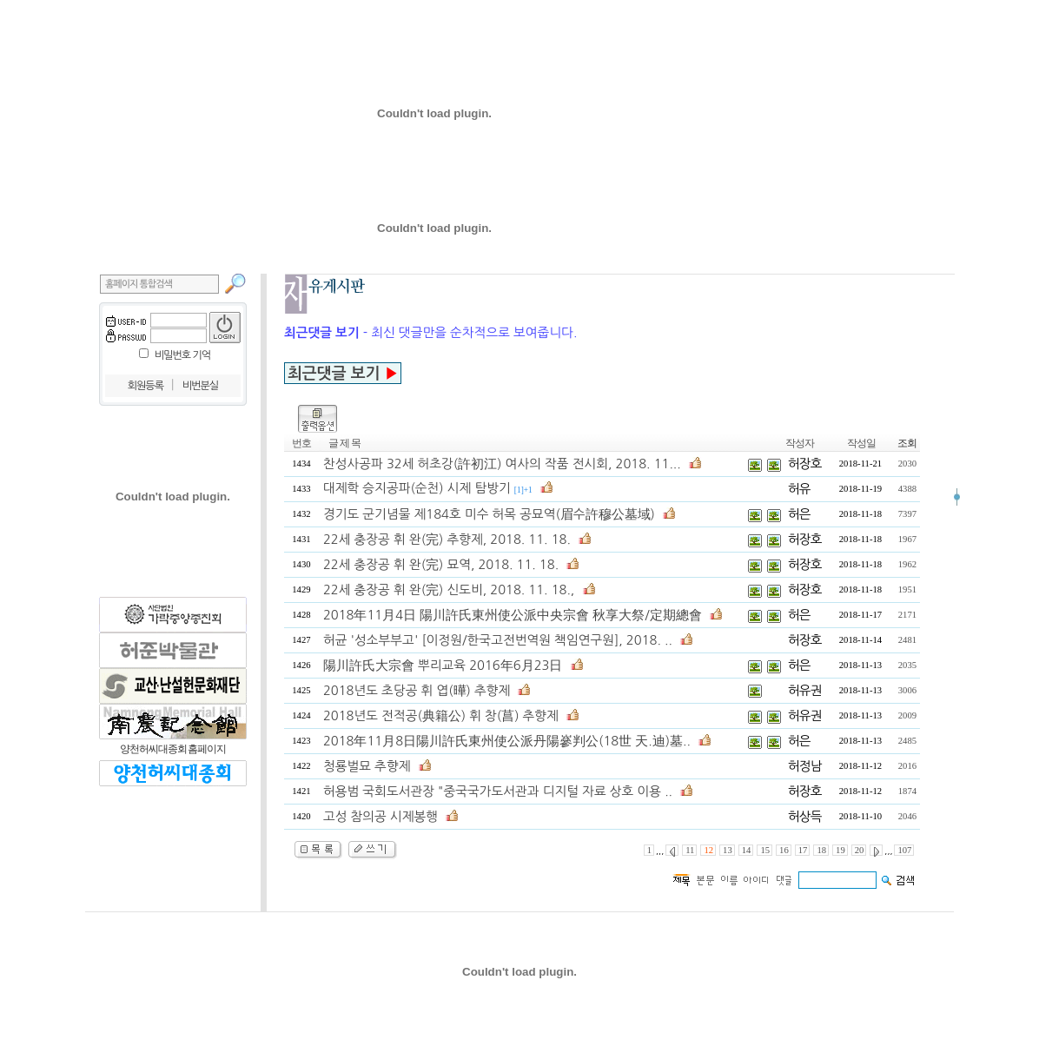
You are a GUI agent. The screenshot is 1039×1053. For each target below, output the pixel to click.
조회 (907, 443)
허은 (799, 513)
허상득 (804, 816)
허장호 (804, 463)
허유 (799, 488)
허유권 (804, 690)
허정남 (804, 765)
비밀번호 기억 (182, 355)
